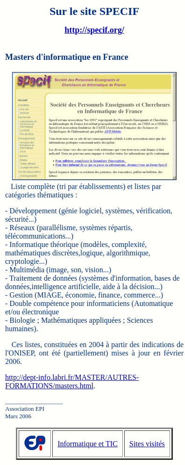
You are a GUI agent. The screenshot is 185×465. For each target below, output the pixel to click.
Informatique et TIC (87, 444)
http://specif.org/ (94, 30)
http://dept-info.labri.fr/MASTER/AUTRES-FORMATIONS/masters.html (72, 381)
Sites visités (147, 444)
